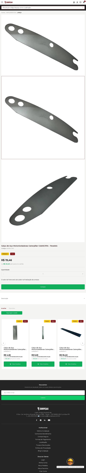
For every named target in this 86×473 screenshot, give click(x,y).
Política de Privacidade (43, 448)
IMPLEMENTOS (11, 12)
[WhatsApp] (74, 2)
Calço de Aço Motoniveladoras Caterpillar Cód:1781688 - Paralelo (70, 348)
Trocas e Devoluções (43, 445)
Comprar (43, 287)
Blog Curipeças (43, 451)
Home (3, 12)
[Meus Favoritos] (80, 2)
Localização (43, 442)
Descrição (4, 298)
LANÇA (19, 12)
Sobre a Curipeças (43, 431)
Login (43, 460)
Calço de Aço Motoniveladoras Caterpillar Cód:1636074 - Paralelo (15, 348)
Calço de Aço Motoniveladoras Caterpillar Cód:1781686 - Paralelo (42, 348)
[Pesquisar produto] (82, 7)
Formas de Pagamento (43, 439)
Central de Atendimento (43, 434)
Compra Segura (43, 436)
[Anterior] (3, 343)
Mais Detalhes (16, 364)
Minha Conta (43, 463)
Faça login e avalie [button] (11, 313)
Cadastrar (43, 397)
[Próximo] (83, 343)
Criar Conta (43, 471)
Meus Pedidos (43, 465)
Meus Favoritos (43, 468)
